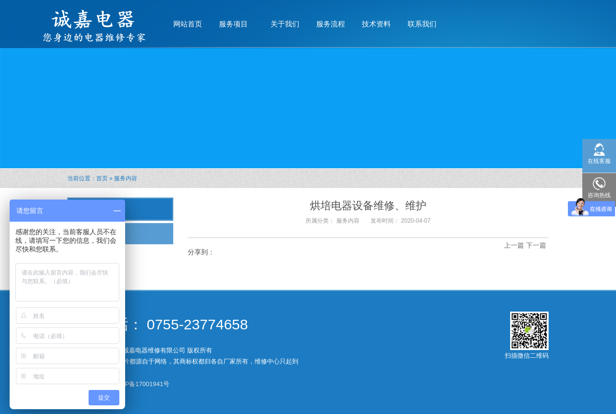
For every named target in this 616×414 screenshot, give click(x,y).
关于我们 (284, 24)
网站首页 (187, 24)
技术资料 (376, 24)
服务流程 (330, 24)
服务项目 (234, 20)
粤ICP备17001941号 (141, 384)
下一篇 (536, 245)
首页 (102, 178)
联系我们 (422, 24)
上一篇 (514, 245)
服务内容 (125, 178)
